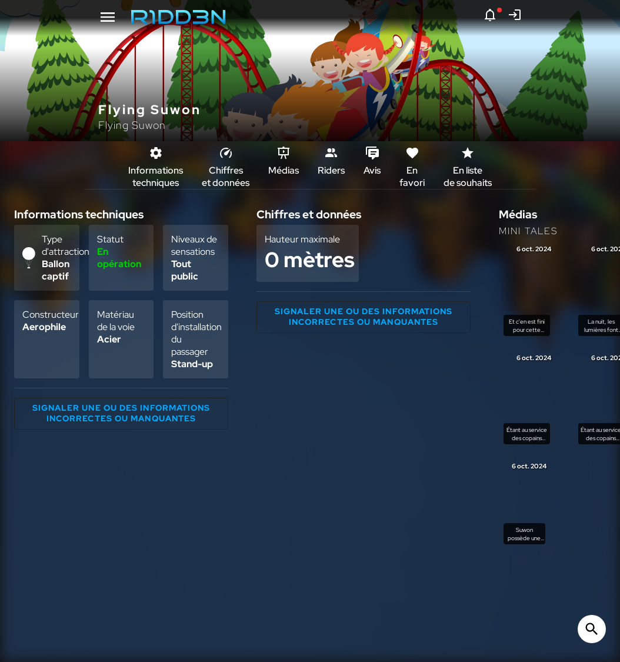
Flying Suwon (132, 125)
